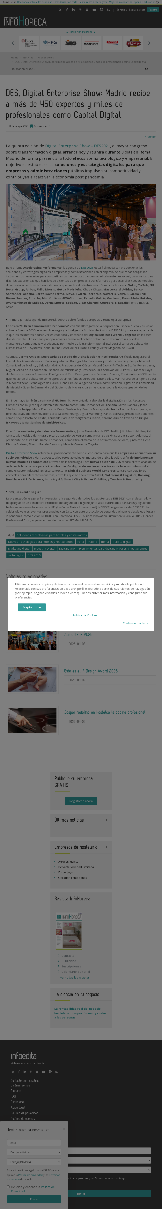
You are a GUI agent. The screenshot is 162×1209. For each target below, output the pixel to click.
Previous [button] (13, 43)
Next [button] (149, 43)
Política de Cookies (85, 615)
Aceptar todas (31, 607)
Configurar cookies (135, 623)
